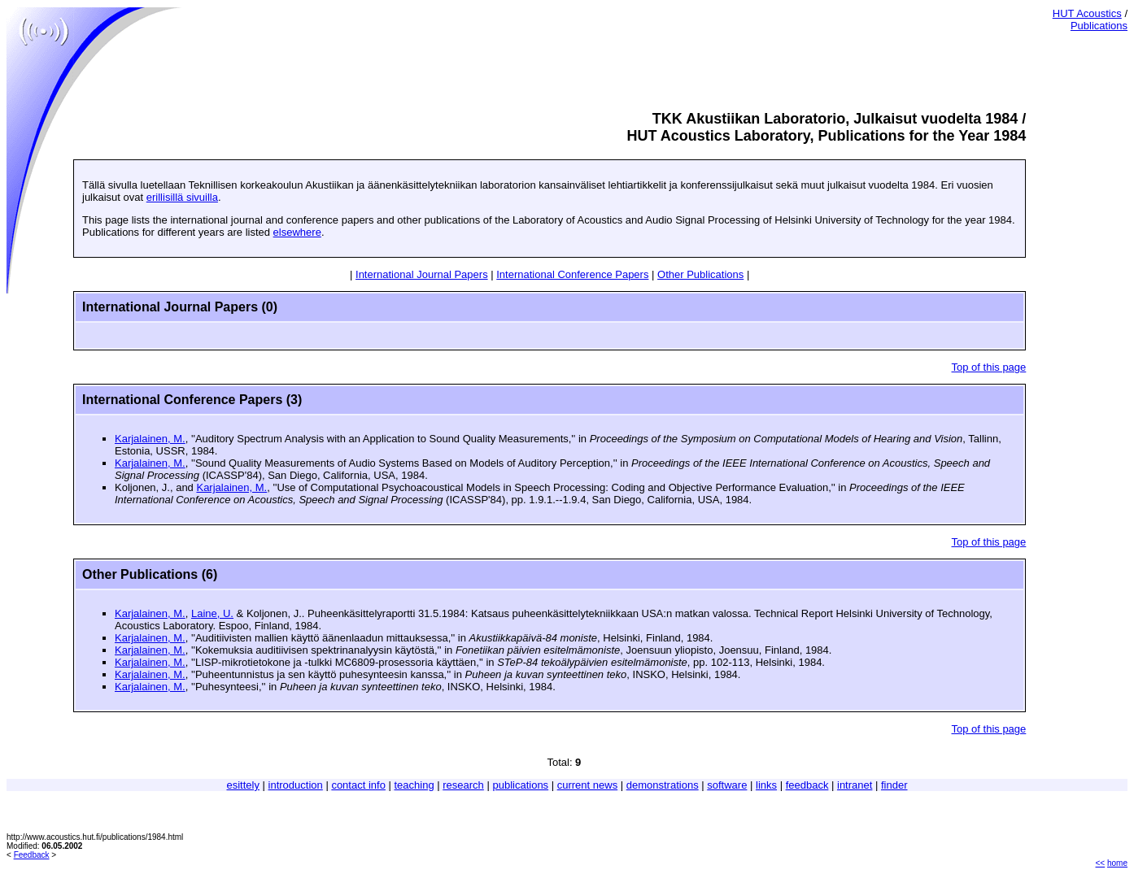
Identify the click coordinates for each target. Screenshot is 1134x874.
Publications (1099, 26)
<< (1101, 863)
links (766, 785)
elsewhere (297, 232)
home (1117, 863)
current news (587, 785)
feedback (807, 785)
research (463, 785)
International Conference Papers (572, 274)
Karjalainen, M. (150, 439)
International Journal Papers (421, 274)
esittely (242, 785)
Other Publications (700, 274)
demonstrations (662, 785)
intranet (854, 785)
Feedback (32, 854)
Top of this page (989, 367)
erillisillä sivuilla (182, 197)
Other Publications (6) (149, 574)
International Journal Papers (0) (179, 307)
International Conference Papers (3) (192, 400)
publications (520, 785)
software (727, 785)
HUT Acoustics (1087, 13)
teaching (414, 785)
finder (894, 785)
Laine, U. (212, 613)
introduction (295, 785)
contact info (358, 785)
